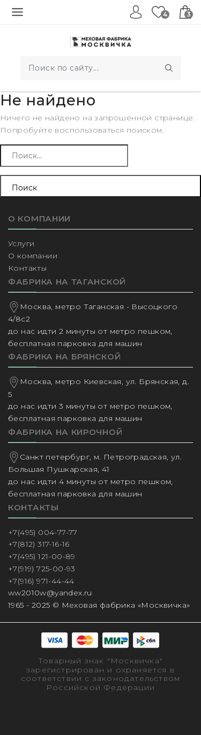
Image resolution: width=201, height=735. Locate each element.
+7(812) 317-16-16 (39, 544)
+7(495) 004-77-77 (43, 532)
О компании (32, 256)
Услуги (21, 243)
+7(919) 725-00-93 (42, 568)
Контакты (27, 268)
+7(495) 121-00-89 (42, 556)
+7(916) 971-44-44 (41, 581)
